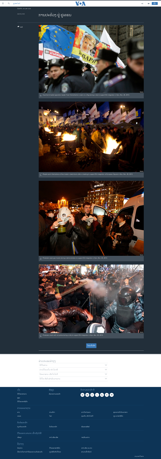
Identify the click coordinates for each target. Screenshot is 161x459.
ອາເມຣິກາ (52, 412)
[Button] (20, 27)
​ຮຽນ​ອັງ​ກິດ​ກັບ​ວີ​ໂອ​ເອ (55, 452)
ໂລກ (50, 416)
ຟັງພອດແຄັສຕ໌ (85, 427)
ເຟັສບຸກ (19, 437)
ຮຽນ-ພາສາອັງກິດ (118, 416)
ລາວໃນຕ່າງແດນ (86, 412)
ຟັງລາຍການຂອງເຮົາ (54, 394)
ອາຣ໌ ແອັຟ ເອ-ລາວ (86, 448)
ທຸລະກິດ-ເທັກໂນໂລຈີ (87, 416)
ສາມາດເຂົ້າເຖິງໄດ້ (86, 452)
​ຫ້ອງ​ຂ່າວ (19, 448)
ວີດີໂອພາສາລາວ (22, 394)
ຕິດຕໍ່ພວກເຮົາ (53, 427)
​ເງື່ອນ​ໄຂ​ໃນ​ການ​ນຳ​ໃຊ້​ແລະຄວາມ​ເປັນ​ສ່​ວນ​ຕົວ (30, 452)
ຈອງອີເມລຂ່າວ (85, 437)
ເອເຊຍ (19, 416)
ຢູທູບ (18, 398)
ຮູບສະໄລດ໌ (16, 3)
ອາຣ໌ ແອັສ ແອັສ (53, 437)
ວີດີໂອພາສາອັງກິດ (22, 402)
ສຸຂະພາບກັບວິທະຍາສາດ (120, 412)
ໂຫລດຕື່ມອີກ (91, 345)
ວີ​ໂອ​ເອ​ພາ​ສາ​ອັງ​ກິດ (54, 448)
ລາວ (18, 412)
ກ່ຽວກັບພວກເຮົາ (21, 427)
